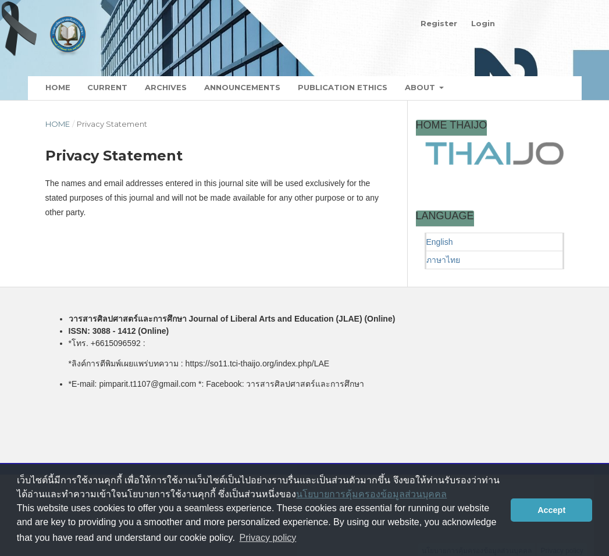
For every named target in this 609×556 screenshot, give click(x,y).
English (439, 242)
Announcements (242, 87)
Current (107, 87)
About (421, 87)
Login (483, 23)
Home (57, 87)
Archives (166, 87)
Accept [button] (551, 510)
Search (537, 87)
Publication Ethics (342, 87)
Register (439, 23)
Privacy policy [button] (268, 538)
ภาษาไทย (443, 260)
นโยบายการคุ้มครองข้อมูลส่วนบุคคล (371, 494)
